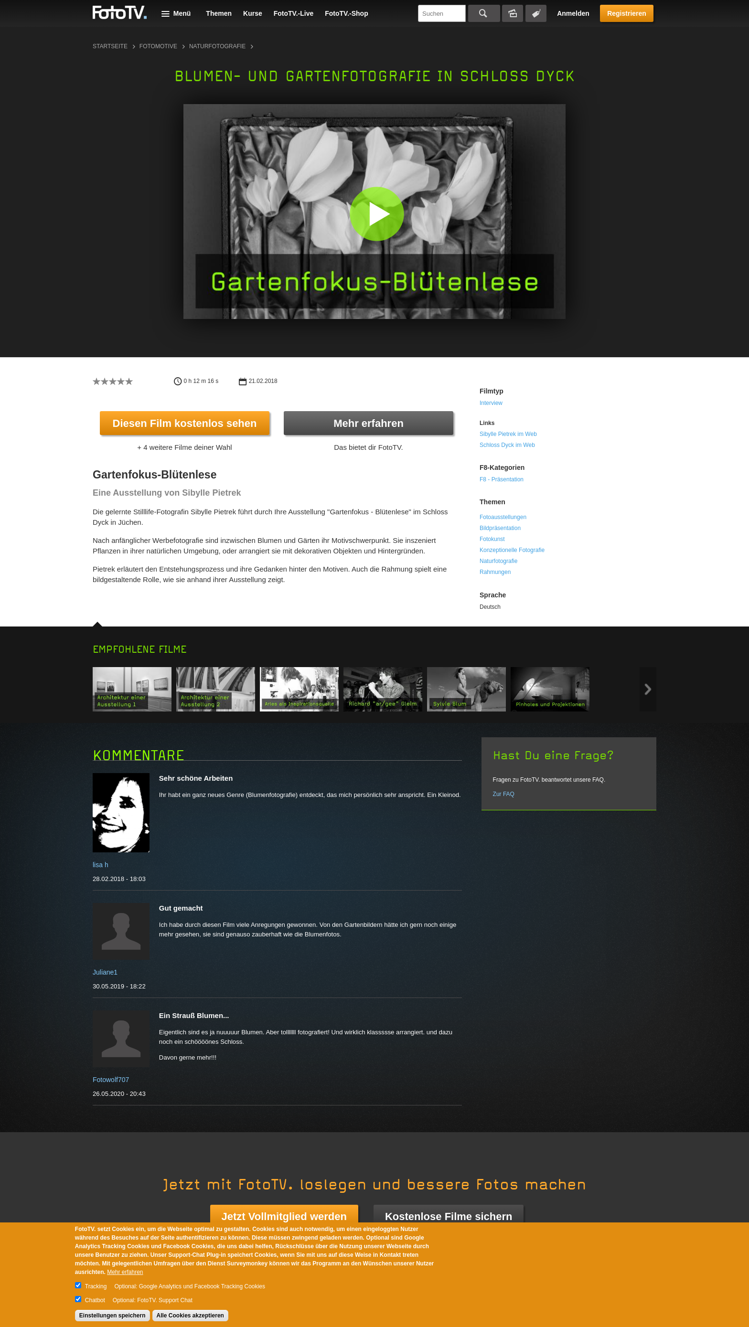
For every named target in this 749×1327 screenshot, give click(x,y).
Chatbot (95, 1300)
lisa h (100, 865)
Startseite (110, 46)
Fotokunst (492, 539)
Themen (219, 13)
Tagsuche (535, 13)
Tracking (96, 1286)
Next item (648, 689)
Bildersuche (512, 13)
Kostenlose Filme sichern (449, 1216)
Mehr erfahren (368, 423)
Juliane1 (105, 972)
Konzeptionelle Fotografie (512, 550)
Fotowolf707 (111, 1079)
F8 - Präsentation (502, 479)
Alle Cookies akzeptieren (190, 1315)
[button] (376, 213)
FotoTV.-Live (294, 13)
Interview (491, 403)
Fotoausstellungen (503, 517)
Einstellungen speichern (112, 1315)
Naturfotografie (217, 46)
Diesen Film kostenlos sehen (185, 423)
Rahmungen (495, 572)
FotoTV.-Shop (346, 13)
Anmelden (573, 13)
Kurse (252, 13)
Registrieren (626, 13)
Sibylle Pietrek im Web (508, 434)
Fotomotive (158, 46)
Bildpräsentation (500, 528)
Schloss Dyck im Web (507, 445)
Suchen (484, 13)
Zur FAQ (503, 794)
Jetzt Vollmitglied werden (284, 1216)
